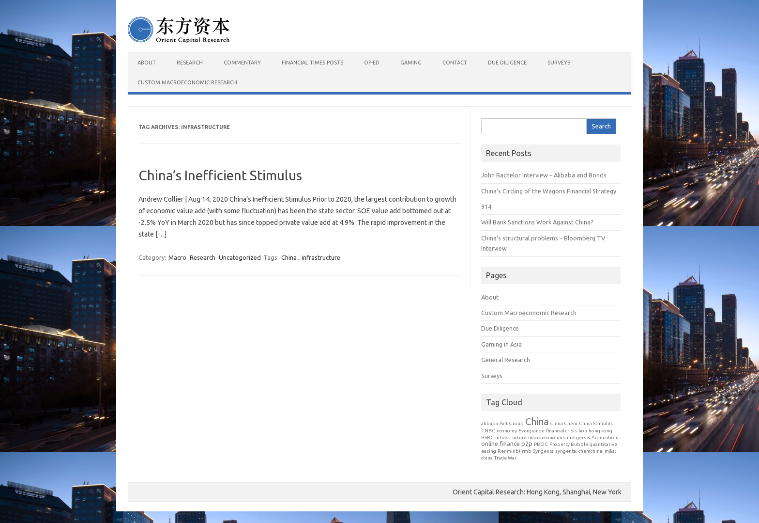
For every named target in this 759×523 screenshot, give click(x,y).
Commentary (242, 62)
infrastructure (321, 257)
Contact (454, 62)
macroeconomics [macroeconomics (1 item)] (546, 437)
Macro (177, 257)
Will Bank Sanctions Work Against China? (537, 222)
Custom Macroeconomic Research (187, 82)
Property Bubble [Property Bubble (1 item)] (568, 444)
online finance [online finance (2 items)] (500, 443)
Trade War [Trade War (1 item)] (505, 457)
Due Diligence (507, 62)
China (289, 257)
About (146, 62)
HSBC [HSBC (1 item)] (487, 437)
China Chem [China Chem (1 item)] (563, 423)
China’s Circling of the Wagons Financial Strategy (548, 191)
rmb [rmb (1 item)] (526, 451)
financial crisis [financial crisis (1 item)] (561, 430)
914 (486, 206)
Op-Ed (372, 62)
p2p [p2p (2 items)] (526, 443)
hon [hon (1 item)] (582, 430)
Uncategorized (240, 257)
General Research (505, 359)
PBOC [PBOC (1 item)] (541, 444)
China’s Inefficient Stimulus (220, 175)
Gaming (411, 62)
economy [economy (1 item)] (507, 430)
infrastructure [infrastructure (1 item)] (511, 437)
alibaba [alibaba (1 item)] (489, 423)
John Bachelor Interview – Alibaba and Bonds (544, 175)
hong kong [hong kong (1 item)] (600, 430)
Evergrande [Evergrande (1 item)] (531, 430)
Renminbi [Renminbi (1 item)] (509, 451)
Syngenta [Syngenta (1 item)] (543, 451)
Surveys (558, 62)
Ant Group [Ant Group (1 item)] (512, 423)
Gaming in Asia (501, 344)
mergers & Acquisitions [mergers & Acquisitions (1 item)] (593, 437)
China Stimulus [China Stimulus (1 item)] (596, 423)
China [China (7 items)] (536, 421)
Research (190, 62)
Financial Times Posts (312, 62)
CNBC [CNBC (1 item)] (488, 430)
